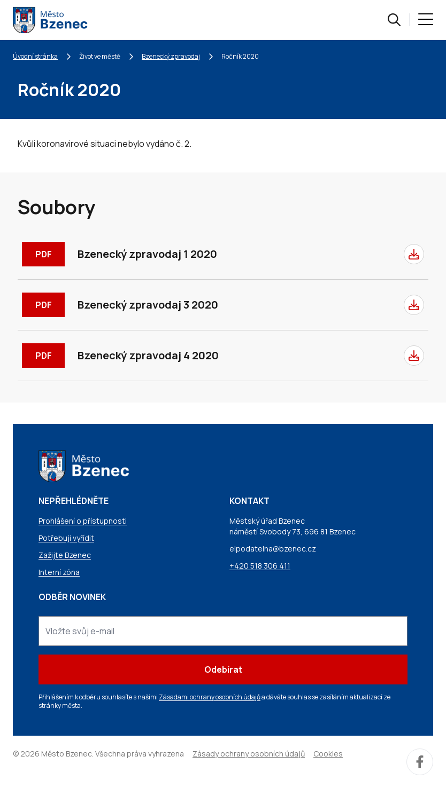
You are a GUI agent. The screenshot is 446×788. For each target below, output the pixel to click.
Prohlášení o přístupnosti (83, 521)
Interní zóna (59, 572)
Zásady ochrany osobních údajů (249, 753)
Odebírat (223, 669)
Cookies (328, 753)
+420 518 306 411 (259, 566)
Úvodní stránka (35, 56)
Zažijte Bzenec (65, 555)
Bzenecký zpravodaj (171, 56)
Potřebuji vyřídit (66, 538)
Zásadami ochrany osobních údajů (209, 697)
